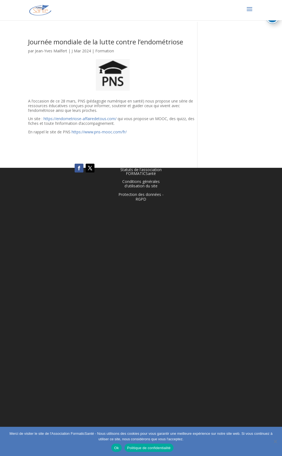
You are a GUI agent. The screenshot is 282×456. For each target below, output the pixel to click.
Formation (104, 50)
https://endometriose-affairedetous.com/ (80, 118)
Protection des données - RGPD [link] (141, 197)
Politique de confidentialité (149, 448)
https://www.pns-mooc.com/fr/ (99, 131)
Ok (116, 448)
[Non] (275, 441)
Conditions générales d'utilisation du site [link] (141, 184)
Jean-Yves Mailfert (51, 50)
